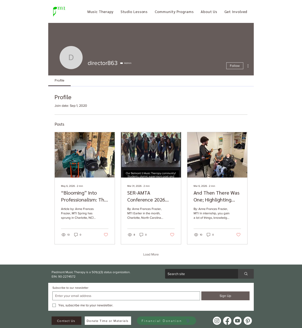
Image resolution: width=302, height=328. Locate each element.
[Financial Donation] (166, 320)
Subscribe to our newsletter (70, 287)
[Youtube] (237, 321)
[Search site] (198, 274)
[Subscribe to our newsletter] (125, 296)
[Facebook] (227, 321)
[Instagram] (217, 321)
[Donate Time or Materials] (108, 320)
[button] (100, 11)
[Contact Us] (66, 320)
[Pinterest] (248, 321)
